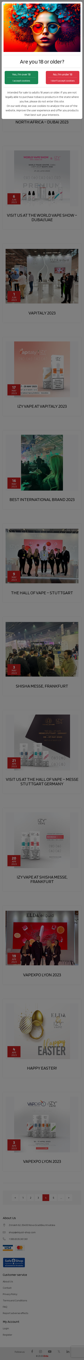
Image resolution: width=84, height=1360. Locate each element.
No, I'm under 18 (62, 77)
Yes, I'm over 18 (21, 77)
